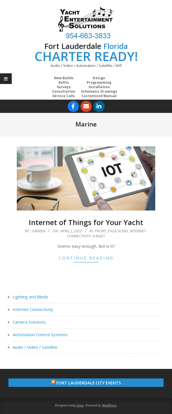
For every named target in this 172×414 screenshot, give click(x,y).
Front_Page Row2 (111, 230)
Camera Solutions (29, 322)
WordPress (109, 405)
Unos (80, 405)
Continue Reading (86, 258)
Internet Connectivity (33, 309)
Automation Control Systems (40, 334)
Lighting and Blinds (30, 297)
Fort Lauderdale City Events (88, 382)
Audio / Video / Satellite (35, 347)
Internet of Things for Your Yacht (86, 222)
